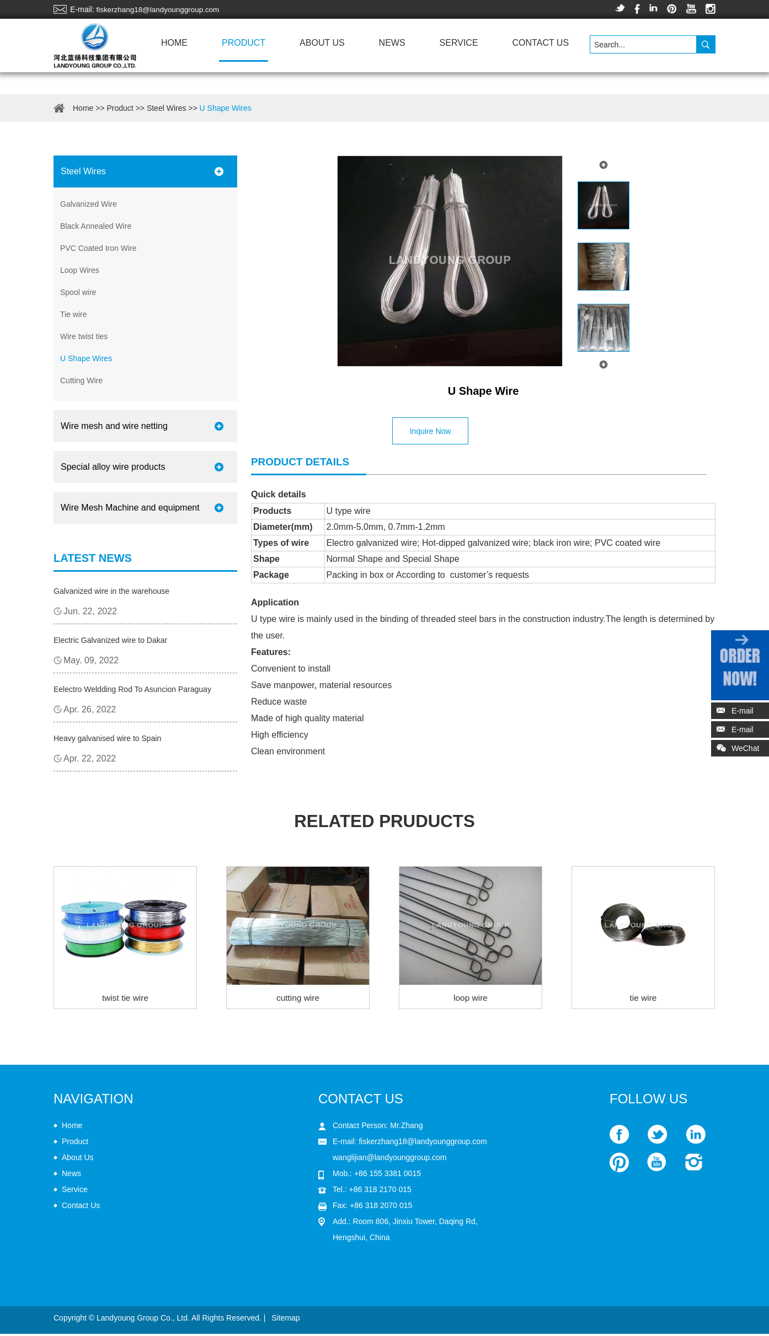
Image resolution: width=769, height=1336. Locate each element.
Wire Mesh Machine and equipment (130, 507)
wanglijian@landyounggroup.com (389, 1159)
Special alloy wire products (113, 466)
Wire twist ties (84, 336)
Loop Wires (79, 270)
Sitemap (285, 1320)
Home (174, 42)
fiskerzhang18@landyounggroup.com (160, 9)
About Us (322, 42)
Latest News (93, 558)
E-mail (742, 710)
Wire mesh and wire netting (114, 426)
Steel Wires (166, 108)
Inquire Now (432, 431)
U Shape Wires (226, 108)
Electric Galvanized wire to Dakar (110, 640)
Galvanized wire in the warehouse (111, 591)
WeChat (735, 750)
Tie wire (73, 314)
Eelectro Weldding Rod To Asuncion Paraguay (132, 689)
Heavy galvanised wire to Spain (107, 738)
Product (243, 42)
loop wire (470, 1000)
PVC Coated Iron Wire (98, 248)
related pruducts (384, 822)
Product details (303, 461)
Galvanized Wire (88, 204)
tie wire (643, 1000)
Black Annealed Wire (95, 226)
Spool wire (78, 292)
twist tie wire (125, 1000)
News (392, 42)
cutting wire (298, 1000)
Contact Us (540, 42)
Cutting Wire (81, 380)
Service (459, 42)
